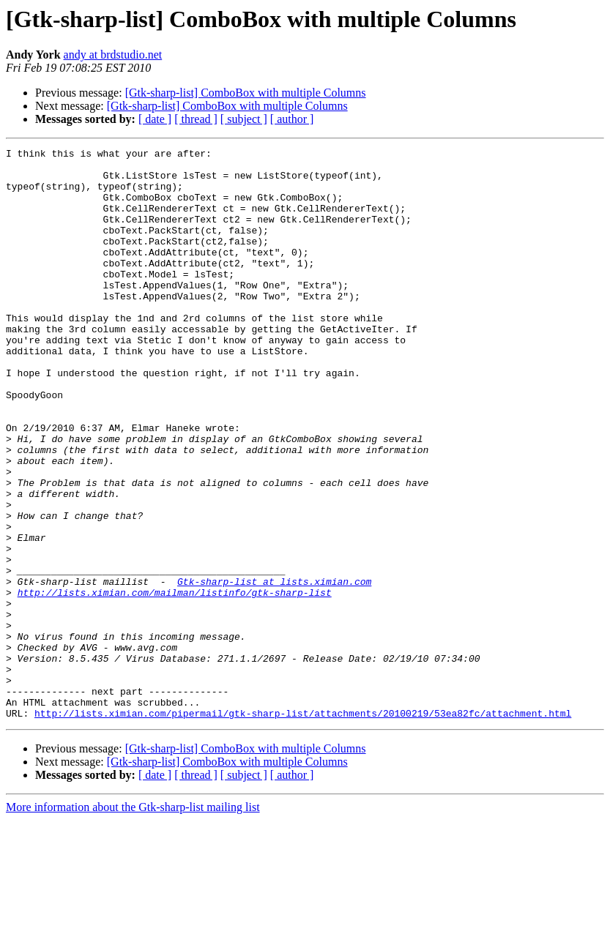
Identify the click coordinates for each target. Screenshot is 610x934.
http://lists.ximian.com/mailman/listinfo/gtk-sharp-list (175, 682)
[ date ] (154, 119)
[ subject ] (243, 119)
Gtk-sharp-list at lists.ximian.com (274, 669)
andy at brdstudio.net (113, 54)
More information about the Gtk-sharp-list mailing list (133, 921)
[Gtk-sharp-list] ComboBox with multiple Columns (245, 92)
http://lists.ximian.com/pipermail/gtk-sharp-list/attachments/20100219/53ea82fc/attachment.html (302, 827)
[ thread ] (195, 119)
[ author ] (292, 119)
